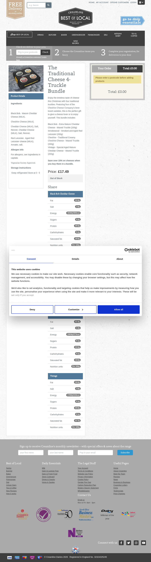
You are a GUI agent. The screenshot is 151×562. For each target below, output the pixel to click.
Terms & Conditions (85, 471)
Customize (75, 309)
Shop (20, 34)
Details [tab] (75, 259)
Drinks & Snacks (48, 480)
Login (133, 2)
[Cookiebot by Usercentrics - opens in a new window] (127, 250)
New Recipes (75, 42)
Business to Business (122, 482)
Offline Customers (119, 2)
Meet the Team (119, 474)
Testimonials (118, 491)
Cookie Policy (83, 480)
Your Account (83, 468)
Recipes (117, 477)
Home (92, 2)
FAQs (116, 488)
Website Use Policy (85, 474)
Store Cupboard (48, 477)
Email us (81, 500)
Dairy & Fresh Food (49, 474)
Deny (32, 309)
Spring (40, 34)
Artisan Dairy (118, 34)
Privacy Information (85, 477)
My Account (102, 2)
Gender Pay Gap (84, 482)
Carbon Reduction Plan (87, 485)
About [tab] (119, 259)
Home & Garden (48, 482)
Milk (43, 468)
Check (45, 52)
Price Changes (119, 494)
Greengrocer (78, 34)
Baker (64, 34)
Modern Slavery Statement (88, 488)
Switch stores (132, 20)
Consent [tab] (31, 259)
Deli (105, 34)
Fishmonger (94, 34)
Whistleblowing (84, 491)
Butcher (52, 34)
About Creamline (120, 471)
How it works (11, 494)
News (116, 480)
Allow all (118, 309)
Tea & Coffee (134, 34)
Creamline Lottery (121, 485)
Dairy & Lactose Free (50, 471)
